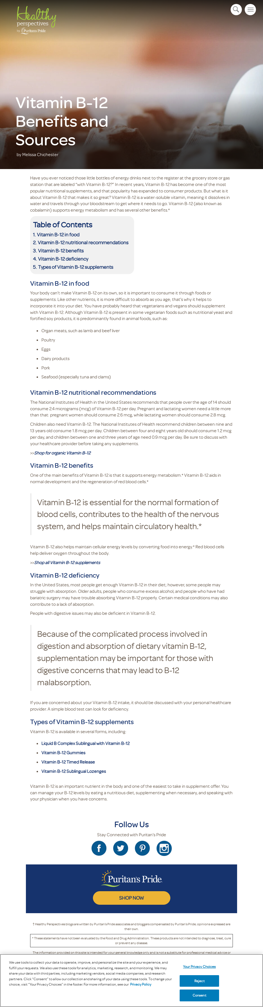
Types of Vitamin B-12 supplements (76, 267)
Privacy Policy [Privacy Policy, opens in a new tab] (140, 984)
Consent (199, 995)
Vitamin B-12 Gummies (63, 752)
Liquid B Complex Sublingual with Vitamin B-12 (85, 743)
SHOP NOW (131, 898)
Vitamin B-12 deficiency (63, 259)
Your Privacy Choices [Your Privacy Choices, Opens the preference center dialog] (199, 966)
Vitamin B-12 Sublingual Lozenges (73, 771)
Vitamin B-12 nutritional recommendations (83, 242)
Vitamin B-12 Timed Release (68, 762)
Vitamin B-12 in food (58, 234)
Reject (199, 981)
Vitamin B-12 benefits (61, 250)
